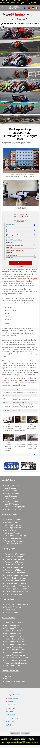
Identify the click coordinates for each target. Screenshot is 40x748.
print (35, 454)
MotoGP (13, 2)
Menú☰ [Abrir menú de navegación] (4, 8)
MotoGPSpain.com (6, 740)
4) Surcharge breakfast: (13, 235)
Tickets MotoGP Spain (13, 594)
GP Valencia (27, 23)
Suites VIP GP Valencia (14, 544)
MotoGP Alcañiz (11, 496)
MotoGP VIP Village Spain (15, 507)
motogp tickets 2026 (13, 695)
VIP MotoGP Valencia (13, 525)
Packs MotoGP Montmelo (14, 639)
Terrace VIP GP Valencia (14, 541)
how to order (11, 715)
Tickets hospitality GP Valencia (16, 591)
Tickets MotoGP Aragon (14, 557)
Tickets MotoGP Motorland (15, 573)
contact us (5, 380)
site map (9, 725)
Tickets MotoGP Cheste (14, 567)
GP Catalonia (19, 23)
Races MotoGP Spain (13, 509)
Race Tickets (23, 3)
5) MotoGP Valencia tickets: (14, 240)
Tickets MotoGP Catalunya (15, 554)
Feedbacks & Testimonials (15, 681)
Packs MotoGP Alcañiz (13, 633)
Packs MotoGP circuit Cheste (16, 644)
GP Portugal (35, 23)
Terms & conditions (12, 698)
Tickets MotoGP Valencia (14, 559)
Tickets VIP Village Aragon (15, 581)
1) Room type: (10, 224)
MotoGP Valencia (11, 491)
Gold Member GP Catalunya (15, 536)
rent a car (22, 380)
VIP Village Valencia (12, 533)
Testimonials (11, 721)
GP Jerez (4, 23)
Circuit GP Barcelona (13, 607)
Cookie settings (15, 733)
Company (8, 676)
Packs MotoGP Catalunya (14, 623)
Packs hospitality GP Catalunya (17, 658)
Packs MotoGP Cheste (13, 636)
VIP (8, 2)
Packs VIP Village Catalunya (15, 650)
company (10, 711)
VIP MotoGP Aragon (12, 522)
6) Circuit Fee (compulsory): (14, 245)
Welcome (2, 2)
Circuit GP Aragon (11, 610)
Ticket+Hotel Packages (32, 3)
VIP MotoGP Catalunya (13, 520)
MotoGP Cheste (11, 499)
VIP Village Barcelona (13, 528)
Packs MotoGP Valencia (14, 628)
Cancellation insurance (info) (15, 250)
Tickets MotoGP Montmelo (15, 570)
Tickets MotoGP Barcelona (15, 562)
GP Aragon (10, 23)
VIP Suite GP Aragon (13, 538)
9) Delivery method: (11, 255)
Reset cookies (25, 733)
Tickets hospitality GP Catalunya (17, 586)
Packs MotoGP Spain (13, 666)
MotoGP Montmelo (12, 501)
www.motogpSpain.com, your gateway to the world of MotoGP (20, 743)
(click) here (16, 410)
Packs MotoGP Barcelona (14, 631)
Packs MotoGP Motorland (14, 641)
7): (15, 250)
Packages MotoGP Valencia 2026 (14, 143)
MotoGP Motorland (12, 504)
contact (7, 679)
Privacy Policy (11, 705)
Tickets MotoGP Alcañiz (14, 565)
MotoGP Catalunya (12, 485)
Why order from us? (13, 718)
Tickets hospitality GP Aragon (16, 589)
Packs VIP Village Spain (14, 647)
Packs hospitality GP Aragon (15, 660)
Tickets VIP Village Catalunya (16, 578)
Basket (21, 19)
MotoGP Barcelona (12, 493)
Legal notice (10, 701)
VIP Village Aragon (12, 530)
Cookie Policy (11, 708)
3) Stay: (8, 230)
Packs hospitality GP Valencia (16, 663)
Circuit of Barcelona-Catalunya (16, 604)
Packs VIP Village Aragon (14, 652)
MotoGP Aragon (11, 488)
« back (30, 454)
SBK (18, 2)
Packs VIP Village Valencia (15, 655)
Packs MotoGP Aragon (13, 625)
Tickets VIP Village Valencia (15, 583)
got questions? (20, 266)
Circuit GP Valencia (12, 612)
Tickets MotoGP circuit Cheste (16, 575)
